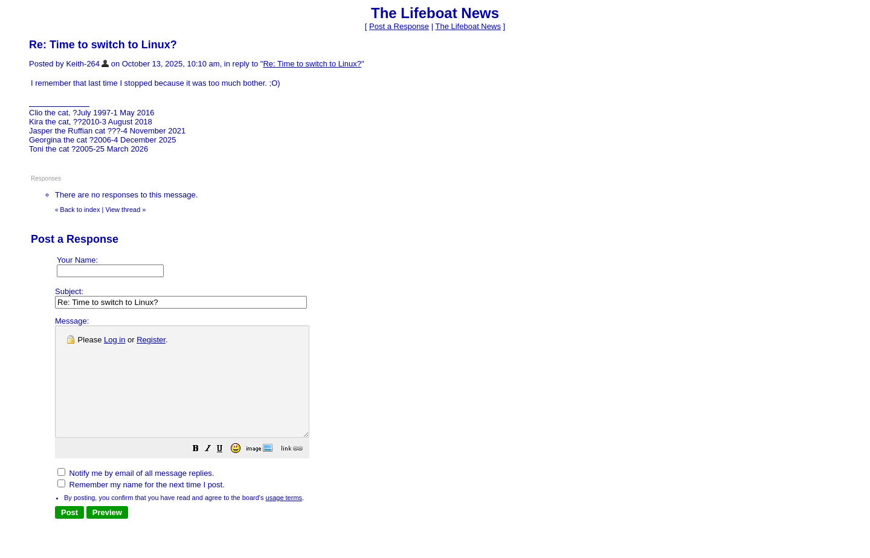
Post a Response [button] (399, 26)
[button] (226, 471)
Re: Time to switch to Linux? (312, 63)
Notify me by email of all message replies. (135, 494)
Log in (114, 339)
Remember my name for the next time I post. (141, 506)
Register (151, 339)
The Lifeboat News (467, 26)
